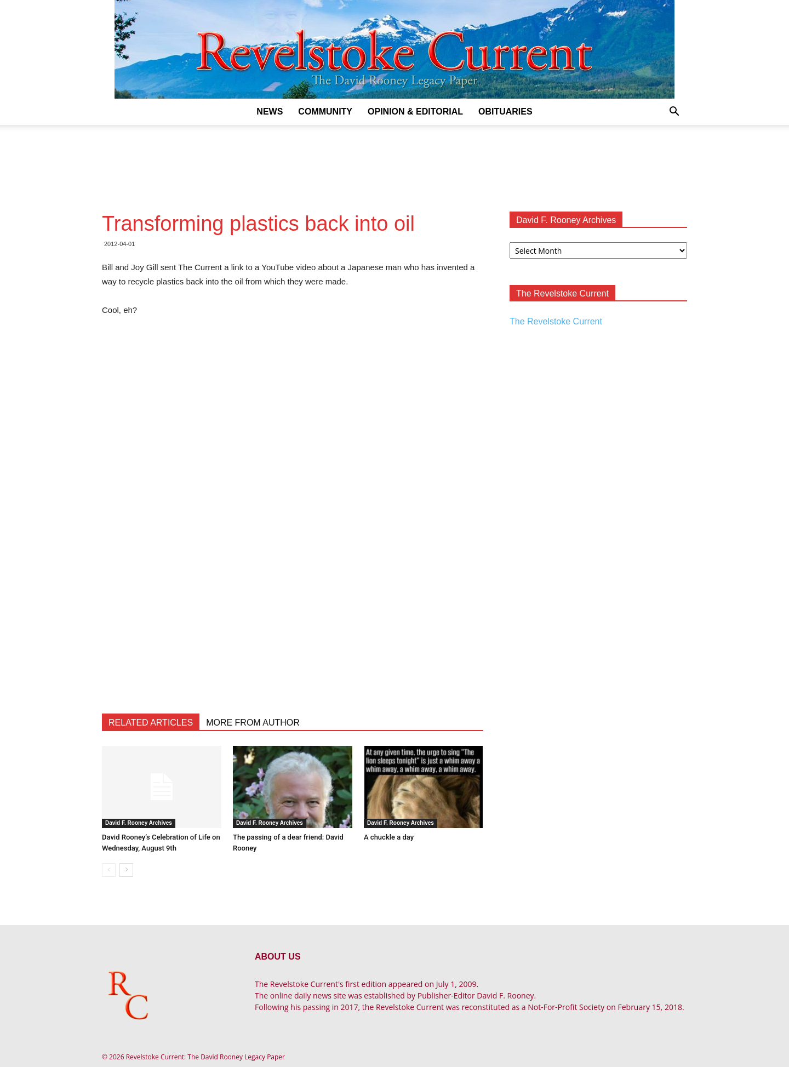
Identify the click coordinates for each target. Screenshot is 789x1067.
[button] (674, 112)
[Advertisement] (394, 162)
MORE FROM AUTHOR (253, 722)
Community (325, 111)
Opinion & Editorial (415, 111)
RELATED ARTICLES (150, 722)
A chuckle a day (389, 837)
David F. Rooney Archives (138, 823)
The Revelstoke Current (556, 321)
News (269, 111)
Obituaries (505, 111)
